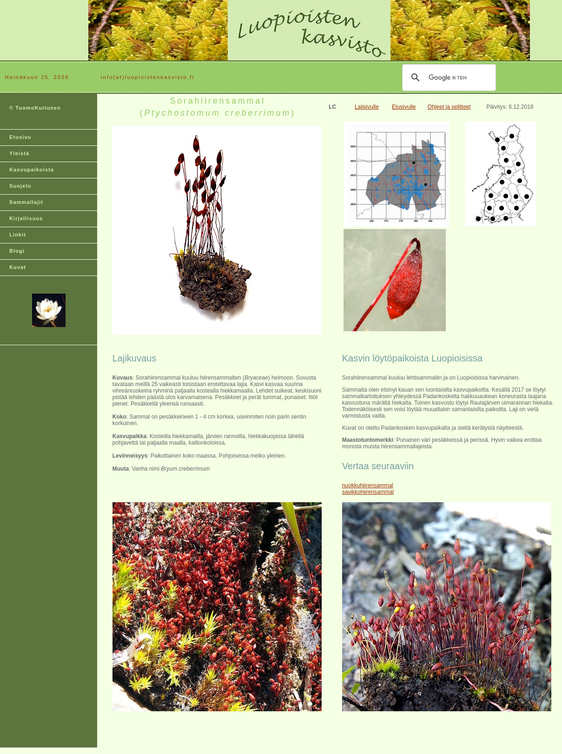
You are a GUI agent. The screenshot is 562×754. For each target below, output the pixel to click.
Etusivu (20, 137)
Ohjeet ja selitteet (449, 107)
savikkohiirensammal (368, 492)
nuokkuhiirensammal (367, 485)
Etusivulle (404, 107)
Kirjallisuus (26, 218)
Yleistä (19, 153)
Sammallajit (26, 202)
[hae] (448, 77)
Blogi (17, 251)
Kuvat (17, 267)
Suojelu (20, 186)
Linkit (17, 234)
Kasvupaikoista (31, 169)
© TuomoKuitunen (35, 108)
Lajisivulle (367, 107)
